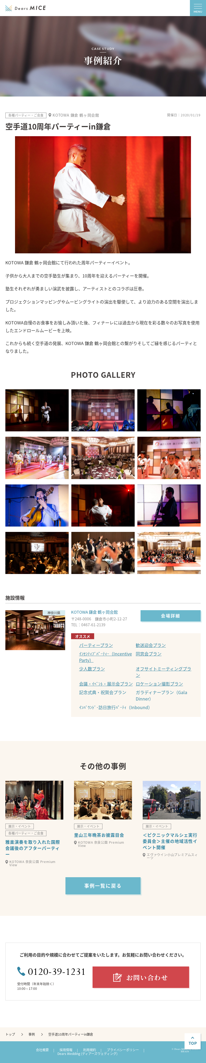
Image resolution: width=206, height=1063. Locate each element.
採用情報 (66, 1050)
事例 (31, 1034)
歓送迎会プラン (151, 645)
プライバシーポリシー (123, 1050)
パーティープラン (96, 645)
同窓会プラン (148, 653)
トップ (10, 1034)
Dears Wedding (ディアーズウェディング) (87, 1053)
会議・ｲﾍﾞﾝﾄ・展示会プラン (106, 683)
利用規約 (89, 1050)
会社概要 (42, 1050)
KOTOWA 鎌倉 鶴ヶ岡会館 (94, 612)
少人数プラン (92, 668)
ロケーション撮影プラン (159, 683)
